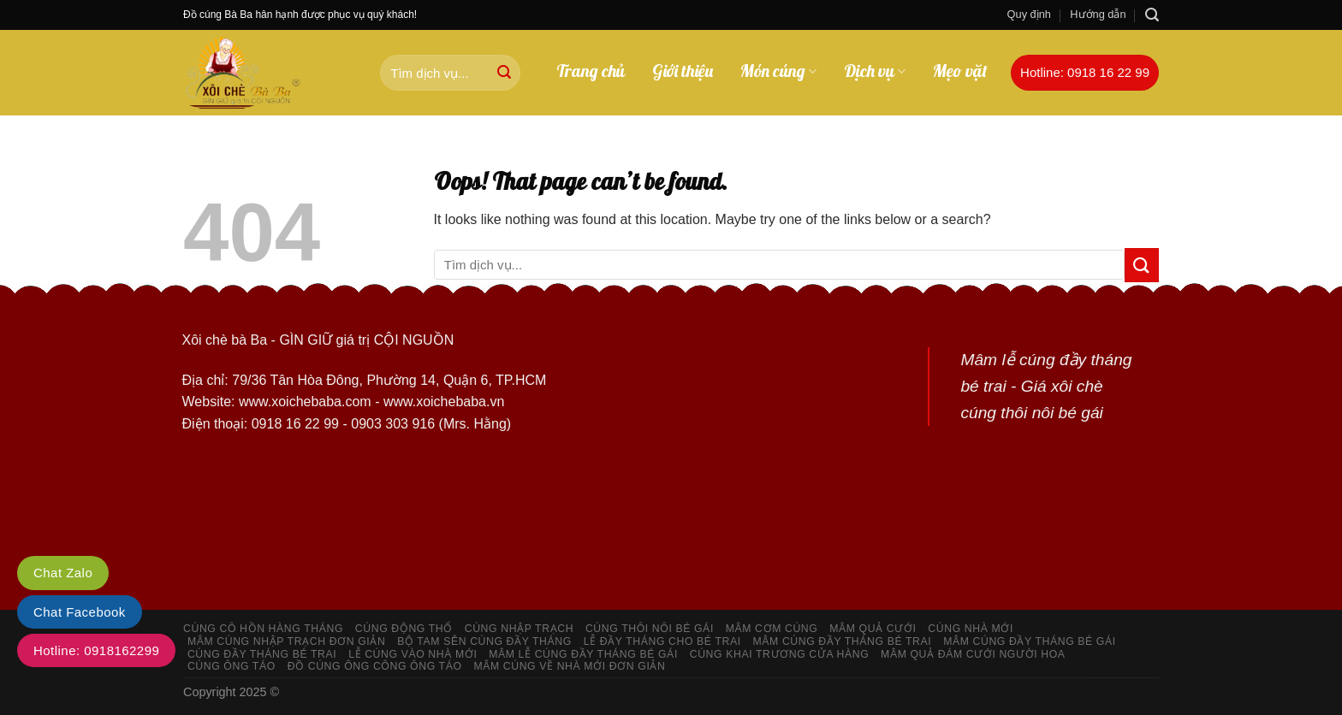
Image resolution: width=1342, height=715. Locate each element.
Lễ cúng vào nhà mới (412, 654)
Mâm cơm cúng (772, 629)
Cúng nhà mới (970, 629)
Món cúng (778, 71)
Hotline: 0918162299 (96, 650)
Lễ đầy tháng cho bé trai (662, 641)
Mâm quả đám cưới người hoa (973, 654)
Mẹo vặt (960, 71)
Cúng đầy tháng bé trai (261, 654)
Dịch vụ (875, 71)
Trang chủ (590, 71)
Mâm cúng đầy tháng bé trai (842, 641)
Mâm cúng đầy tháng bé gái (1029, 641)
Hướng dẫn (1097, 14)
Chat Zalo (62, 572)
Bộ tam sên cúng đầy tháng (484, 641)
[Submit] (504, 72)
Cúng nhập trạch (519, 629)
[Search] (1152, 15)
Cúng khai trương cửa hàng (780, 654)
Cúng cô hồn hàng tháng (263, 629)
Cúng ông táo (231, 666)
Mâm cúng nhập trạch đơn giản (286, 641)
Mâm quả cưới (872, 629)
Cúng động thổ (404, 629)
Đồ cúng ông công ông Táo (375, 666)
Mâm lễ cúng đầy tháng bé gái (583, 654)
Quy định (1029, 14)
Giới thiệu (682, 71)
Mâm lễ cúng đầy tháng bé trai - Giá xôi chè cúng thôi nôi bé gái (1045, 386)
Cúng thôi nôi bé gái (649, 629)
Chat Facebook (79, 612)
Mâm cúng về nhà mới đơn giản (569, 666)
